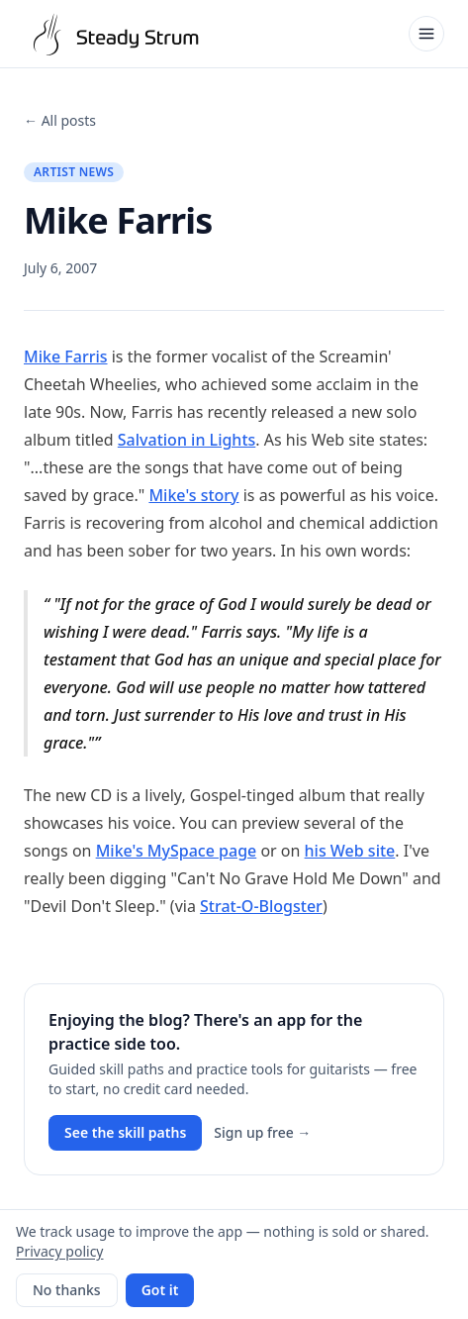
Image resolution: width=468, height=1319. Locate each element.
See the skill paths (125, 1132)
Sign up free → (262, 1132)
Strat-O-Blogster (261, 906)
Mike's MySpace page (176, 851)
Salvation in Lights (187, 440)
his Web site (350, 851)
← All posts (60, 120)
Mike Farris (66, 356)
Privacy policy (60, 1251)
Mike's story (193, 495)
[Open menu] (426, 33)
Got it (160, 1289)
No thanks (67, 1289)
